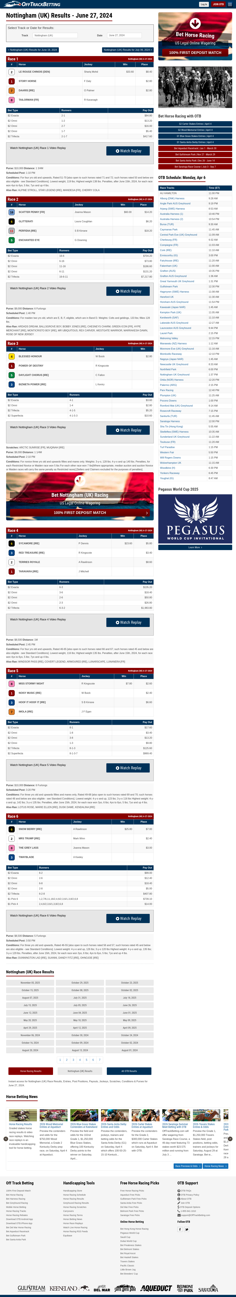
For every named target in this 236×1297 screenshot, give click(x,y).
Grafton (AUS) (167, 271)
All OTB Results (129, 1071)
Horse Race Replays (73, 1223)
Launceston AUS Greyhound (175, 328)
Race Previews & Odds (187, 1166)
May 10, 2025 (80, 1020)
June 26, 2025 (130, 1005)
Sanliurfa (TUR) (168, 416)
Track (25, 35)
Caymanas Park (168, 229)
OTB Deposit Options (190, 1207)
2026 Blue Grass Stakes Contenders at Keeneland (83, 1125)
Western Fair (167, 452)
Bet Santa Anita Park (16, 1239)
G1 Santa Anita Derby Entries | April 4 (195, 142)
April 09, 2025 (130, 1027)
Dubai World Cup (128, 1241)
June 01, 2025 (130, 1012)
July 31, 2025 (80, 997)
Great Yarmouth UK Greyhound (177, 281)
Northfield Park (168, 369)
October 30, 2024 (80, 1035)
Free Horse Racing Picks (132, 1190)
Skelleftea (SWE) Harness (174, 431)
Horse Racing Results (30, 1071)
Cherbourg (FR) (168, 240)
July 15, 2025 (30, 1005)
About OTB (186, 1199)
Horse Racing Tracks (16, 1211)
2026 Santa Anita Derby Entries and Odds (113, 1125)
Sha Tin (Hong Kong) (171, 426)
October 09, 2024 (80, 1042)
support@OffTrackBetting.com (195, 1215)
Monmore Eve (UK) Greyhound (177, 348)
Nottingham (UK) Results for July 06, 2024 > (128, 50)
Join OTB (185, 1203)
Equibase (67, 1235)
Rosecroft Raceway (170, 411)
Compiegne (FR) (169, 245)
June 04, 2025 (80, 1012)
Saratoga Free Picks (130, 1215)
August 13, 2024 (80, 1050)
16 (11, 212)
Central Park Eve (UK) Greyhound (178, 234)
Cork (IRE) (166, 250)
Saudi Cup (125, 1237)
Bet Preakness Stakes (130, 1245)
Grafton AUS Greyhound (173, 276)
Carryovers (68, 1211)
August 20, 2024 (30, 1050)
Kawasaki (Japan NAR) (172, 307)
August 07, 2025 (30, 997)
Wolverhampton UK (170, 463)
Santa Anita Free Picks (131, 1203)
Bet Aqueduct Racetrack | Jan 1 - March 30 (195, 148)
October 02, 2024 (129, 1042)
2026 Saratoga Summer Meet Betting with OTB (175, 1125)
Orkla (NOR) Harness (171, 380)
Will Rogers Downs (170, 457)
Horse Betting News (72, 1219)
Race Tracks (167, 188)
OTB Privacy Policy (190, 1195)
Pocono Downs (168, 400)
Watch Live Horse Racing (75, 1227)
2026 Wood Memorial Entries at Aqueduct (51, 1125)
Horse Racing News (215, 1166)
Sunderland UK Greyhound (174, 436)
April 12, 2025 (80, 1027)
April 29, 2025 (30, 1027)
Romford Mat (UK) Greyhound (176, 405)
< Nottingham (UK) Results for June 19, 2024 (32, 50)
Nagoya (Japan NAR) (171, 359)
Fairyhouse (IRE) (169, 260)
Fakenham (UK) (168, 266)
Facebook (180, 1229)
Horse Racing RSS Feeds (75, 1231)
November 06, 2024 (30, 1035)
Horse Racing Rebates (17, 1215)
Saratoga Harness (170, 421)
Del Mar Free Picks (129, 1207)
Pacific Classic (127, 1265)
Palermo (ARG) (168, 385)
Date (100, 35)
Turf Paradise (167, 447)
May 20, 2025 (30, 1020)
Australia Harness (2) (171, 219)
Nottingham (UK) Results (80, 1071)
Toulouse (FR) (167, 442)
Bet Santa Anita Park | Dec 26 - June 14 (195, 160)
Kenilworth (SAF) (169, 317)
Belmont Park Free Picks (132, 1211)
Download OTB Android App (19, 1219)
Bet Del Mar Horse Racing (18, 1227)
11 (11, 231)
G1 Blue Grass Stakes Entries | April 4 (195, 136)
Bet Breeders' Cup (129, 1273)
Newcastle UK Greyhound (174, 364)
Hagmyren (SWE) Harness (174, 291)
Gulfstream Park (169, 286)
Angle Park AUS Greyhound (175, 203)
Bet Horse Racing (14, 1195)
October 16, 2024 (30, 1042)
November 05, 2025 (30, 982)
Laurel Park (166, 333)
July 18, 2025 (129, 997)
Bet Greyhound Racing (17, 1203)
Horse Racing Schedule (74, 1195)
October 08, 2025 (80, 990)
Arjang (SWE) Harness (172, 208)
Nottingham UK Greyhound (174, 374)
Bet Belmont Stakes (129, 1249)
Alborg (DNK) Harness (172, 198)
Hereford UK (167, 297)
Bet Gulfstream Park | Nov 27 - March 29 (195, 154)
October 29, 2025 (80, 982)
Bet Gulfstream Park (15, 1235)
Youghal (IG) (167, 478)
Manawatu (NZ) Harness (173, 343)
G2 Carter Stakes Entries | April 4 (195, 123)
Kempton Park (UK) (170, 312)
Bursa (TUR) (167, 224)
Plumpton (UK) (168, 395)
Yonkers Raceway (169, 473)
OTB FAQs (186, 1190)
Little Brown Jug (128, 1269)
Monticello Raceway (171, 354)
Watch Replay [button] (128, 151)
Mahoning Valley (169, 338)
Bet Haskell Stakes (129, 1257)
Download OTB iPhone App (19, 1223)
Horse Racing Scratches (74, 1207)
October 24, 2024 (129, 1035)
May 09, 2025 (129, 1020)
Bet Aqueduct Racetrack (17, 1231)
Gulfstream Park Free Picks (133, 1199)
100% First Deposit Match (18, 1190)
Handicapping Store (72, 1190)
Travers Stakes (127, 1261)
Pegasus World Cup (129, 1233)
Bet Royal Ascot (127, 1253)
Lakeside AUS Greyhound (174, 323)
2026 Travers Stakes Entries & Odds (204, 1125)
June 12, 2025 (30, 1012)
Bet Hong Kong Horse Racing (134, 1229)
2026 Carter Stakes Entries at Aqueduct (142, 1125)
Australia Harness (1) (171, 214)
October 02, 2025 (129, 990)
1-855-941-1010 (188, 1211)
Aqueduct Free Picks (130, 1195)
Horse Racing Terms (73, 1215)
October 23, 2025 (129, 982)
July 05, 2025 (80, 1005)
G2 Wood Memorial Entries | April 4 (195, 130)
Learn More (195, 547)
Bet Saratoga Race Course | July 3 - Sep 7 (195, 166)
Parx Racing (166, 390)
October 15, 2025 (30, 990)
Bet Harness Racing (15, 1199)
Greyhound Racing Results (76, 1203)
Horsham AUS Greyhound (174, 302)
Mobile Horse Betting (16, 1207)
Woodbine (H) (167, 468)
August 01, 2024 (130, 1050)
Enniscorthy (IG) (169, 255)
